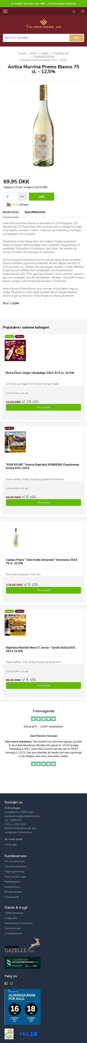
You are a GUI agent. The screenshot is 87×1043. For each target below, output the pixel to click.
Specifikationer (35, 212)
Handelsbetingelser (16, 866)
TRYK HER (11, 845)
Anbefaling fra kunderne (19, 923)
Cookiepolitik (12, 897)
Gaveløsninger (13, 928)
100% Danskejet (14, 913)
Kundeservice (12, 887)
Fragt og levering (14, 871)
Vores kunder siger (15, 876)
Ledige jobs (11, 918)
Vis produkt (43, 407)
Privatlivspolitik (13, 892)
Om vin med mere (15, 861)
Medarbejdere (12, 881)
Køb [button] (42, 197)
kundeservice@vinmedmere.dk (22, 816)
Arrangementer (13, 933)
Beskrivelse (11, 212)
